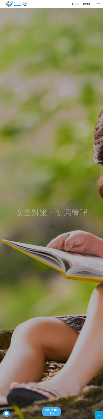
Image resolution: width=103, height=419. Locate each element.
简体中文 (86, 4)
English (75, 4)
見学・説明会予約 (51, 411)
